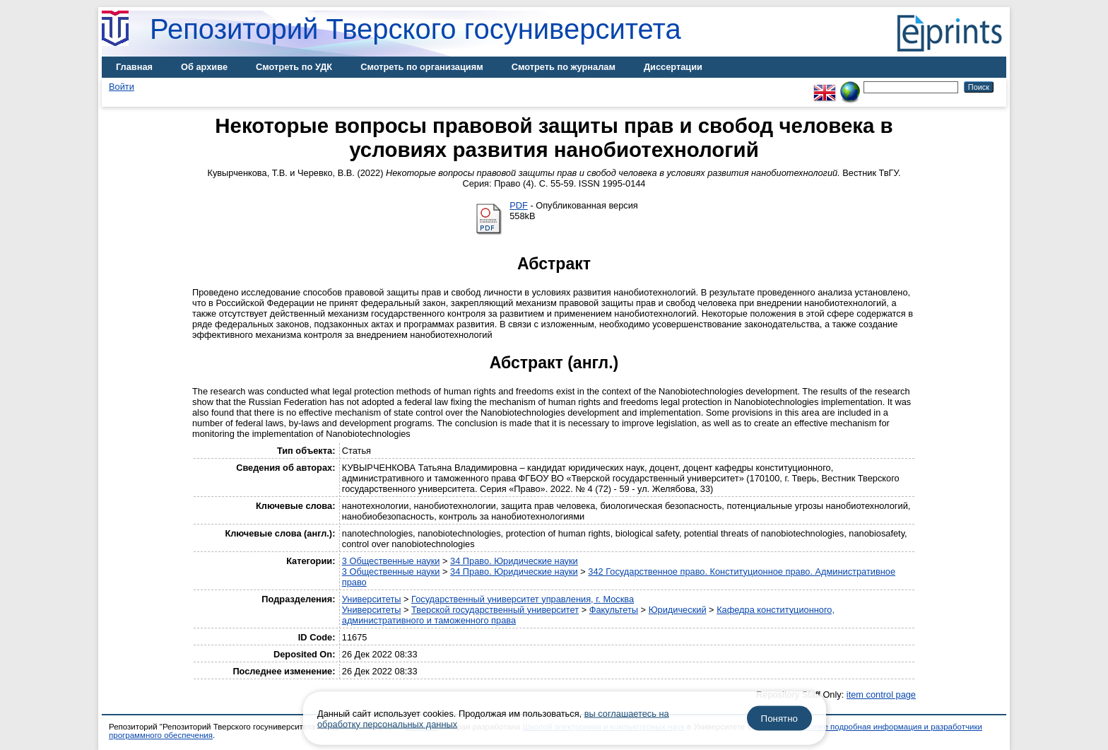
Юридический (678, 609)
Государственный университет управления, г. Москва (522, 599)
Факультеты (613, 609)
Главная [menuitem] (134, 66)
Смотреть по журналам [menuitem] (563, 66)
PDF (518, 205)
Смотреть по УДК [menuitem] (294, 66)
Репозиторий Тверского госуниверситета (415, 29)
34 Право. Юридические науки (514, 561)
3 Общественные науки (391, 561)
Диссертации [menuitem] (673, 66)
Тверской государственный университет (495, 609)
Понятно (779, 718)
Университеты (371, 599)
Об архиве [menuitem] (204, 66)
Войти (121, 86)
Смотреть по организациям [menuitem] (421, 66)
